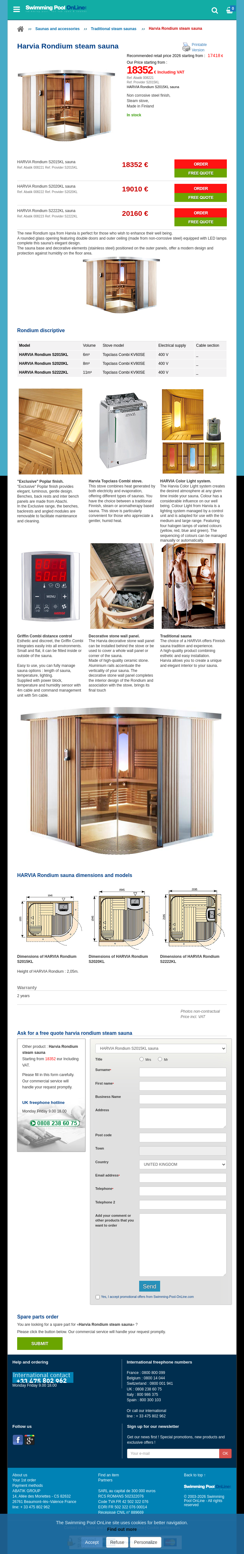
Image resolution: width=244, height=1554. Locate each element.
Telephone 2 (105, 1202)
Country (101, 1162)
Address (102, 1110)
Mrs (148, 1059)
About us (19, 1475)
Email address (107, 1175)
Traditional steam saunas (114, 29)
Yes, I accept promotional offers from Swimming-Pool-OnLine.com (147, 1297)
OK (225, 1453)
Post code (103, 1135)
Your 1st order (24, 1480)
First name (104, 1083)
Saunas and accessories (57, 29)
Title (98, 1059)
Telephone (104, 1188)
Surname (103, 1070)
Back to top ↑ (195, 1475)
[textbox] (183, 1137)
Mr (166, 1059)
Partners (105, 1480)
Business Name (108, 1097)
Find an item (108, 1475)
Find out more (122, 1529)
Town (99, 1148)
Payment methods (27, 1485)
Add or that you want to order (114, 1220)
